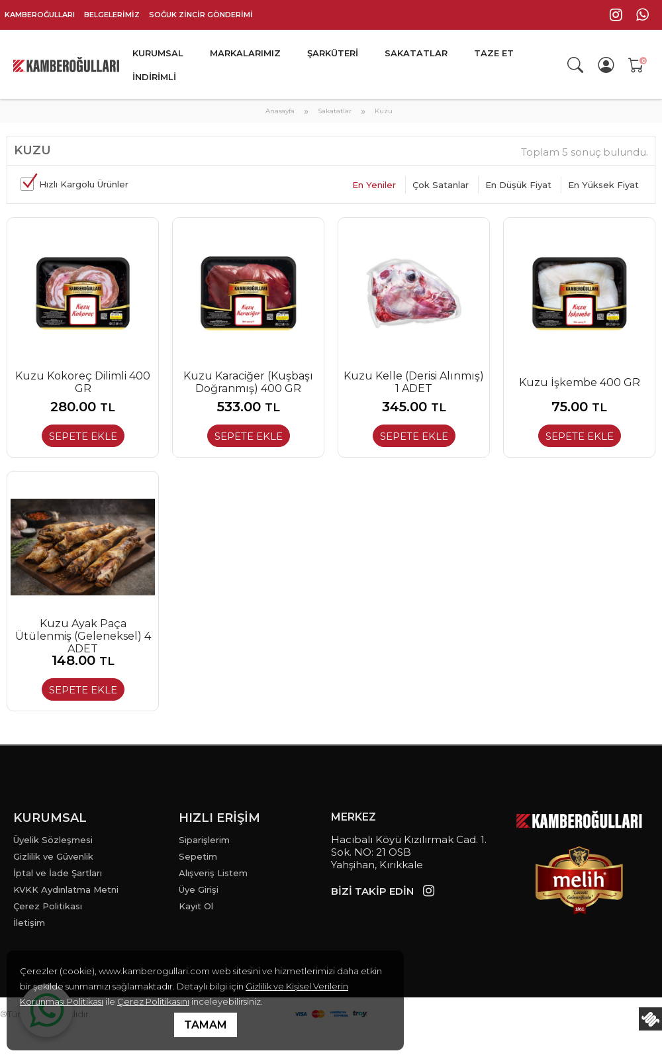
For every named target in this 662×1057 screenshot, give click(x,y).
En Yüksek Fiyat (603, 184)
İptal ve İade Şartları (57, 873)
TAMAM (205, 1025)
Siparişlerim (204, 839)
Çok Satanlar (440, 184)
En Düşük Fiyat (518, 184)
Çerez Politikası (47, 906)
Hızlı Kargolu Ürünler (83, 184)
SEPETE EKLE (83, 436)
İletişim (29, 922)
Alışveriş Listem (213, 873)
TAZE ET (494, 53)
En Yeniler (374, 184)
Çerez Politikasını (153, 1001)
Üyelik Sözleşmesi (53, 839)
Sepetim (198, 856)
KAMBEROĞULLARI (40, 14)
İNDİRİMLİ (154, 77)
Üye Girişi (198, 889)
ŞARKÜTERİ (332, 53)
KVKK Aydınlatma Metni (65, 889)
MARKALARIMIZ (245, 53)
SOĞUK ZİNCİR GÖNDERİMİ (201, 14)
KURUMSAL (157, 53)
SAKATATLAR (416, 53)
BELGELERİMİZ (112, 14)
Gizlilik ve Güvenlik (53, 856)
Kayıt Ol (196, 906)
